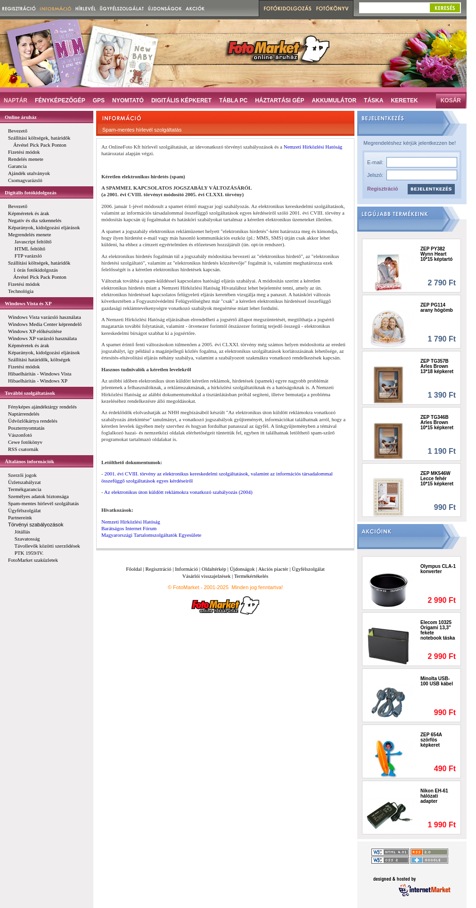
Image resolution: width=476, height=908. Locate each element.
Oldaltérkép (214, 569)
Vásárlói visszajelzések (206, 576)
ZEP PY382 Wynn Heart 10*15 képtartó (436, 254)
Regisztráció (382, 189)
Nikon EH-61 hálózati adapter (434, 796)
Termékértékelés (251, 576)
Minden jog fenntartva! (257, 587)
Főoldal (134, 569)
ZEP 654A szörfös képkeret (431, 740)
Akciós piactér (273, 569)
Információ (186, 569)
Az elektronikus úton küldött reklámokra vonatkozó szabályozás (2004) (178, 492)
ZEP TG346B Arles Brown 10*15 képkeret (436, 422)
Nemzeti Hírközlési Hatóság (313, 147)
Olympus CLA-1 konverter (438, 569)
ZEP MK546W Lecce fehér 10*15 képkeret (436, 478)
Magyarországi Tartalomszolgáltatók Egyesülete (151, 535)
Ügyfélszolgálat (308, 569)
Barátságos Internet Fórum (128, 528)
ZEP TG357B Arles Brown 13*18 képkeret (436, 366)
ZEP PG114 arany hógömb (436, 307)
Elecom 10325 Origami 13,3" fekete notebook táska (437, 630)
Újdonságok (242, 569)
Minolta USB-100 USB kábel (436, 681)
